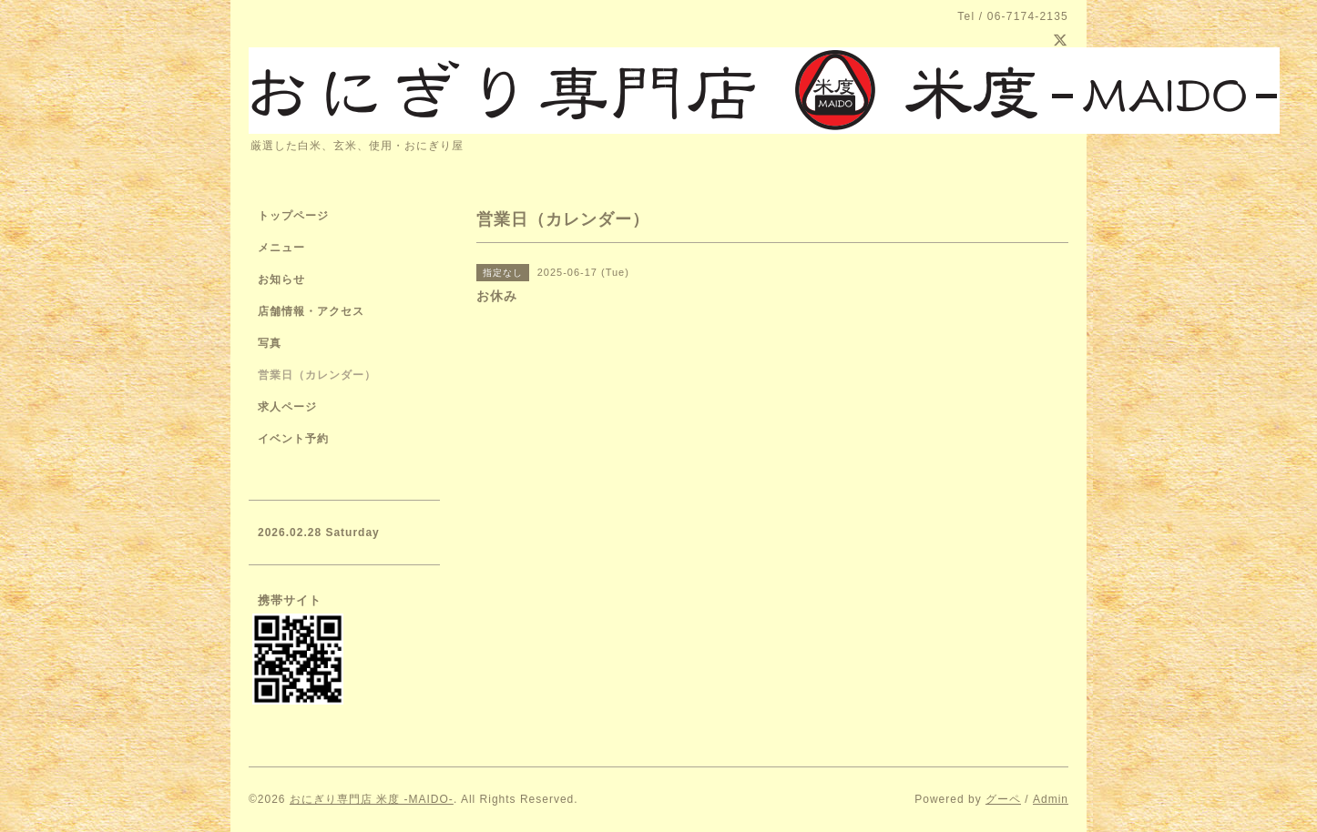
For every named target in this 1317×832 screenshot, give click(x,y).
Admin (1050, 799)
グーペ (1003, 799)
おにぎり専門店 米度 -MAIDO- (372, 799)
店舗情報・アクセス (311, 311)
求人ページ (287, 407)
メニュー (281, 247)
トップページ (293, 215)
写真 (269, 343)
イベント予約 (293, 438)
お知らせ (281, 279)
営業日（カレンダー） (317, 375)
